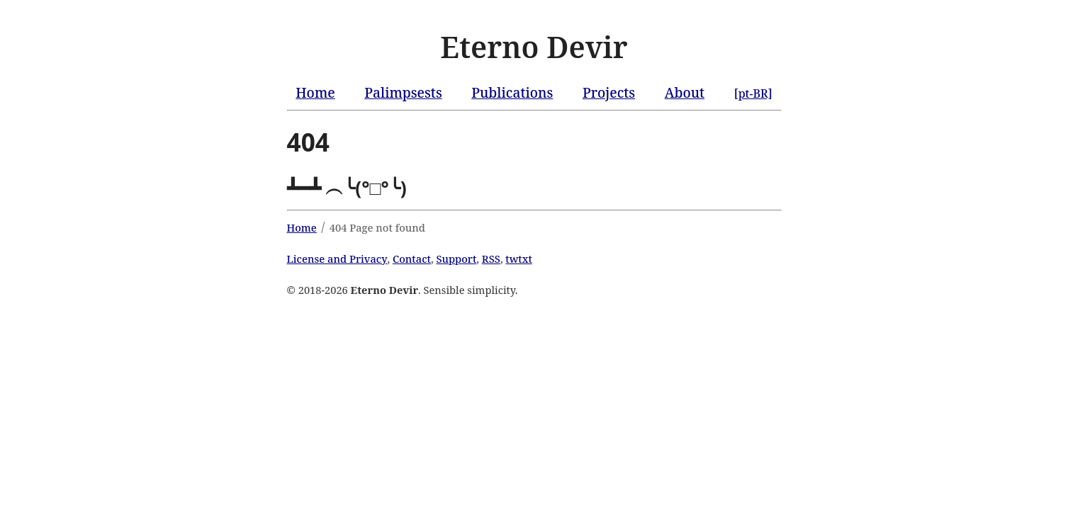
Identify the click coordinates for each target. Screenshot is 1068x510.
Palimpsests (403, 92)
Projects (609, 92)
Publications (512, 92)
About (684, 92)
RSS (491, 258)
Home (315, 92)
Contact (412, 258)
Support (456, 258)
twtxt (518, 258)
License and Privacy (337, 258)
